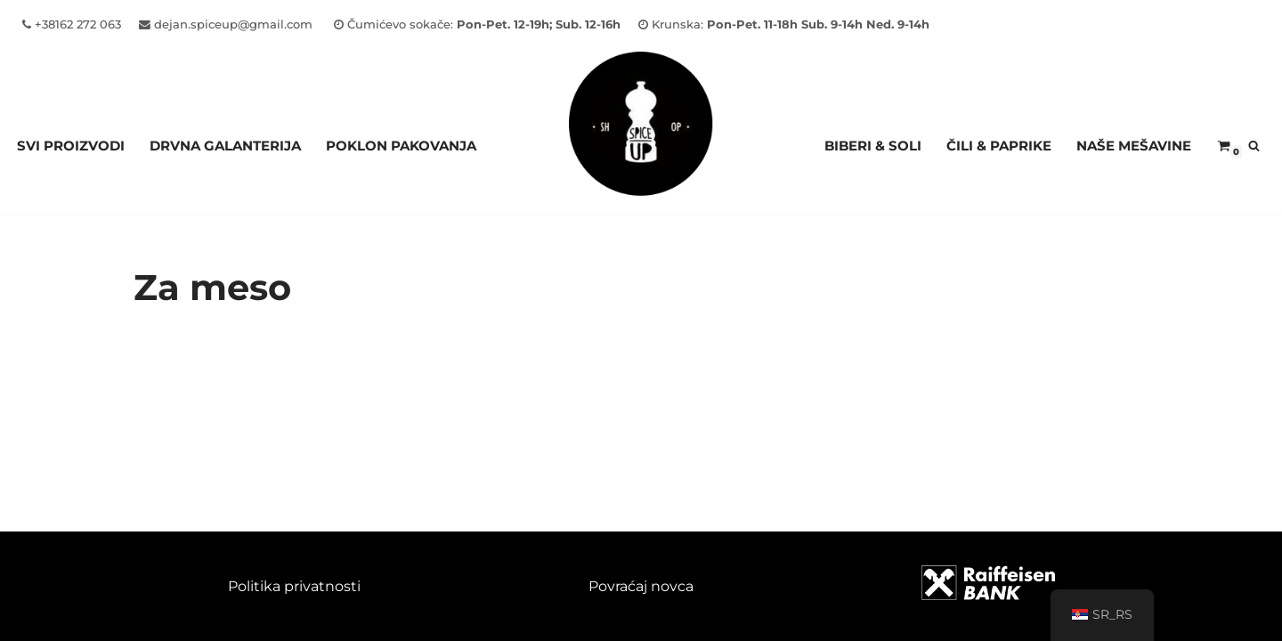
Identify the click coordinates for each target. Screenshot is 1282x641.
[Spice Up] (641, 146)
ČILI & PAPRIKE (998, 145)
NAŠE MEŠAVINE (1133, 145)
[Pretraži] (1254, 145)
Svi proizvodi (71, 145)
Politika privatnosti (294, 586)
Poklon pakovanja (401, 145)
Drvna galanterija (225, 145)
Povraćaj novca (641, 586)
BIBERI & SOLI (872, 145)
